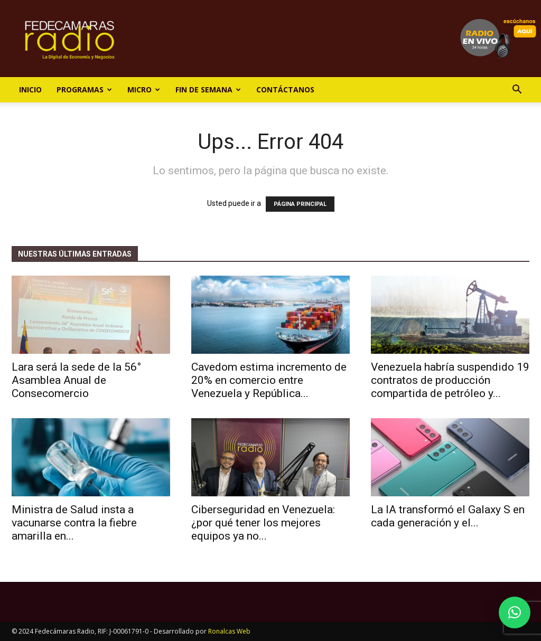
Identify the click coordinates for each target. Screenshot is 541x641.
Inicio (30, 89)
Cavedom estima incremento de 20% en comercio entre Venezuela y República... (269, 380)
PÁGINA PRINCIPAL (300, 204)
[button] (516, 91)
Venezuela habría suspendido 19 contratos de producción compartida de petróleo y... (450, 380)
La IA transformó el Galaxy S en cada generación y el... (448, 516)
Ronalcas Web (229, 631)
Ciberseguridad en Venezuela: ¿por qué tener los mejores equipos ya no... (263, 522)
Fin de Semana (208, 89)
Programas (84, 89)
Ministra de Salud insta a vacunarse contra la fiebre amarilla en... (74, 522)
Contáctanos (285, 89)
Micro (143, 89)
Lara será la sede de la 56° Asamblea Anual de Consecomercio (76, 380)
